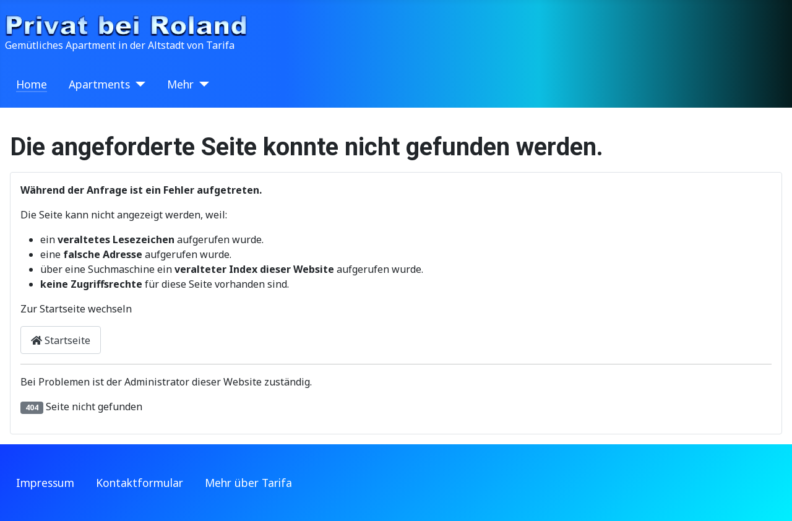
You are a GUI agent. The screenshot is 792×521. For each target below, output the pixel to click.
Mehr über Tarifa (248, 482)
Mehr (180, 84)
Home (31, 84)
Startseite (60, 340)
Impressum (45, 482)
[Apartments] (137, 84)
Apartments (99, 84)
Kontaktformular (139, 482)
